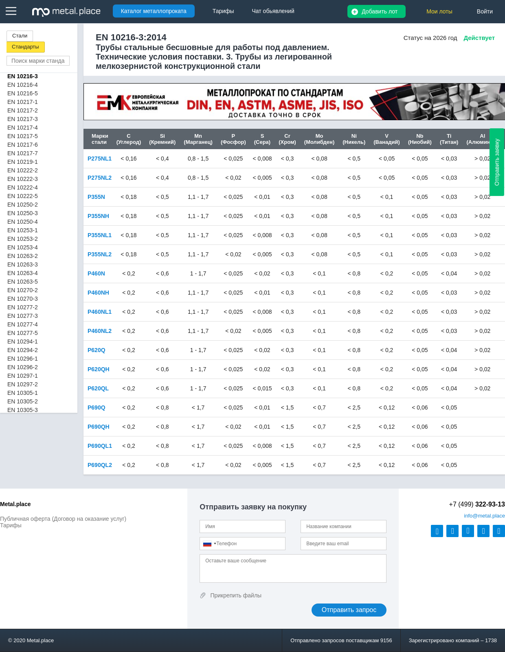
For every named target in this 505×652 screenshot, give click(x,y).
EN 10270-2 (22, 290)
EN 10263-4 (22, 273)
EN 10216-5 (22, 93)
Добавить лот (379, 11)
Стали (19, 36)
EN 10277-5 (22, 333)
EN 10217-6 (22, 144)
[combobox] (209, 543)
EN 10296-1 (22, 358)
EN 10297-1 (22, 375)
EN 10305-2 (22, 401)
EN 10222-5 (22, 196)
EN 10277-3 (22, 316)
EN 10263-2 (22, 256)
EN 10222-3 (22, 179)
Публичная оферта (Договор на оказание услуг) (63, 518)
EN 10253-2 (22, 239)
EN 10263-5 (22, 281)
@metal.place (484, 516)
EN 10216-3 (22, 76)
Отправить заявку (497, 162)
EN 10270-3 (22, 298)
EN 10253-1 (22, 230)
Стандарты (25, 47)
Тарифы (11, 525)
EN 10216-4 (22, 85)
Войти (485, 11)
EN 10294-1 (22, 341)
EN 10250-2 (22, 204)
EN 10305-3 (22, 410)
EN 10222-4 (22, 187)
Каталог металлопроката (154, 11)
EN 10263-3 (22, 264)
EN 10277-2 (22, 307)
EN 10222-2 (22, 170)
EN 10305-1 (22, 393)
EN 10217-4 (22, 127)
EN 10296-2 (22, 367)
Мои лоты (439, 11)
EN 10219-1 (22, 162)
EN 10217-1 (22, 102)
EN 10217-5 (22, 136)
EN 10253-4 (22, 247)
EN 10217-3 (22, 119)
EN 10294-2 (22, 350)
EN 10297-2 (22, 384)
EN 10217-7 (22, 153)
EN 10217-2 (22, 110)
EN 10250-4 (22, 221)
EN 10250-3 (22, 213)
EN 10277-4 (22, 324)
